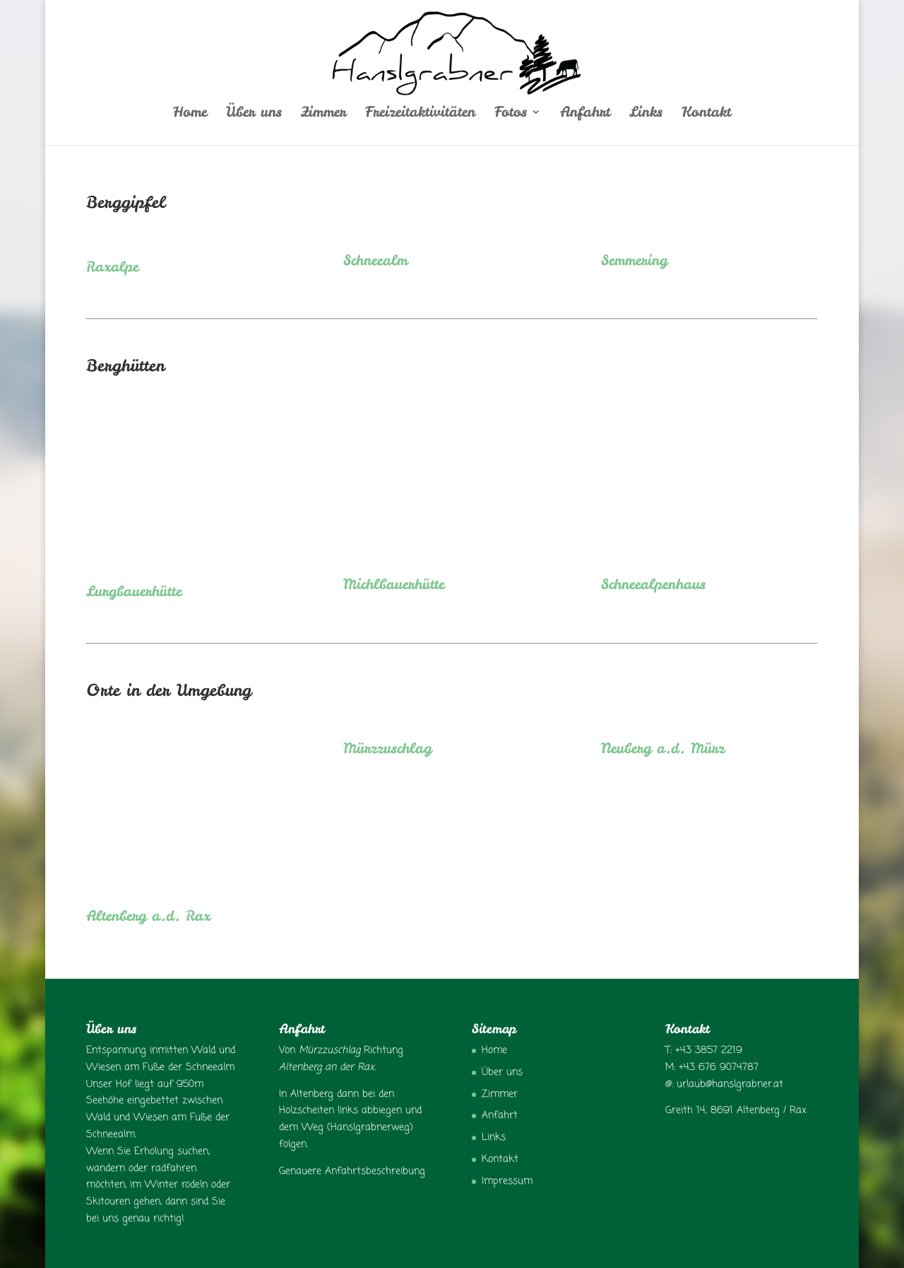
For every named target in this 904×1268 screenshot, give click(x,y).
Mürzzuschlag (387, 747)
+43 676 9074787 (719, 1067)
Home (190, 114)
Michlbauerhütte (393, 583)
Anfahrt (585, 114)
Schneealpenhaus (653, 583)
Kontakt (706, 114)
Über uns (254, 114)
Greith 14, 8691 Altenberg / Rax (736, 1110)
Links (645, 114)
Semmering (634, 259)
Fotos (510, 114)
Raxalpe (112, 266)
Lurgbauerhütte (134, 590)
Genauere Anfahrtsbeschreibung (352, 1171)
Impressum (507, 1181)
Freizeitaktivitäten (420, 114)
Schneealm (375, 259)
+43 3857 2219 (708, 1050)
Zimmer (323, 114)
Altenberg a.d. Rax (148, 915)
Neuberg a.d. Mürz (663, 747)
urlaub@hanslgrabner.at (730, 1084)
